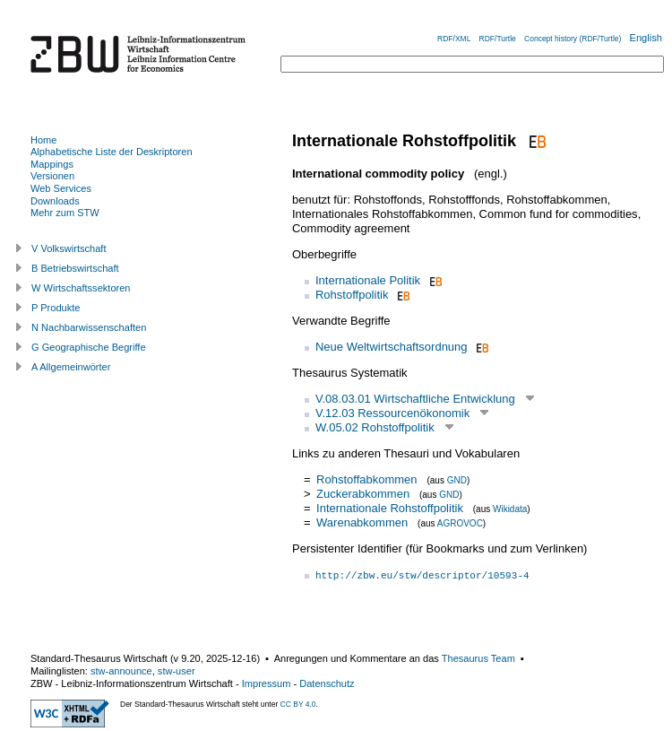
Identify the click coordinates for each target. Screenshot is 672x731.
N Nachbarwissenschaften (88, 327)
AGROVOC (460, 523)
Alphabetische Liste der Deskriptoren (111, 151)
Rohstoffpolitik (351, 294)
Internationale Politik (367, 280)
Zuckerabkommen (362, 493)
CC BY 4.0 (298, 704)
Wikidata (510, 509)
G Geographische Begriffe (88, 347)
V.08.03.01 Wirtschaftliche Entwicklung (415, 398)
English (646, 37)
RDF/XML (453, 38)
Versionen (52, 175)
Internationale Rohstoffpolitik (389, 508)
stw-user (176, 671)
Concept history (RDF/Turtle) (572, 38)
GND (457, 480)
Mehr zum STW (64, 212)
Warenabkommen (362, 522)
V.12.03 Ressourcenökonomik (392, 413)
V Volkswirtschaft (69, 248)
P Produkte (55, 307)
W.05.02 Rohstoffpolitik (375, 427)
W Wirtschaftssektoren (81, 288)
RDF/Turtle (497, 38)
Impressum (266, 683)
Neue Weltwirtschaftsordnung (391, 346)
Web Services (60, 188)
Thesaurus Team (478, 658)
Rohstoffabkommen (367, 479)
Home (43, 140)
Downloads (55, 201)
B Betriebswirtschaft (75, 268)
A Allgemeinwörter (70, 366)
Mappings (51, 164)
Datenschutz (326, 683)
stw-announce (121, 671)
